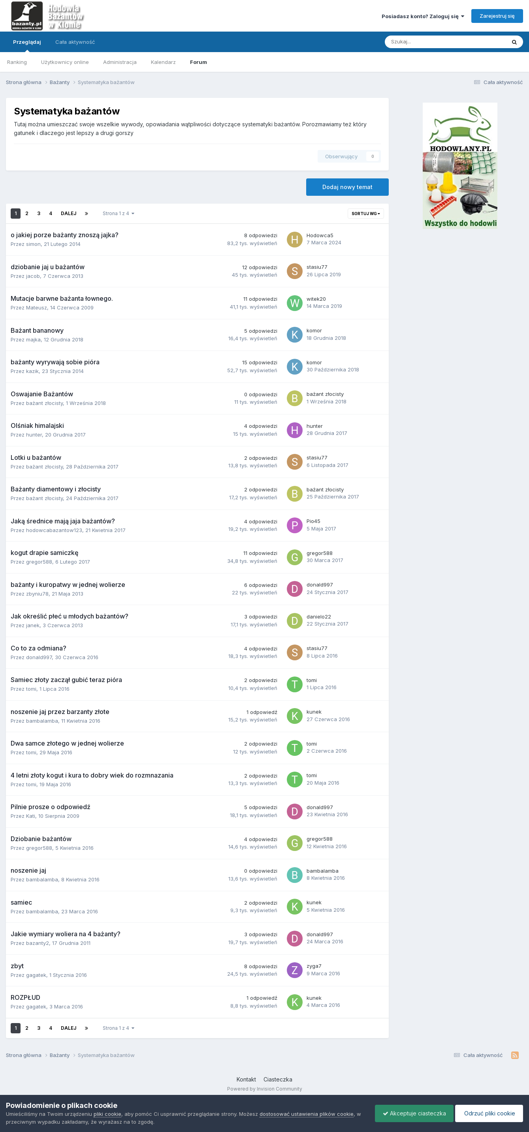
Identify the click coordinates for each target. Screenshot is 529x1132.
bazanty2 (37, 943)
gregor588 (39, 562)
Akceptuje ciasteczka (412, 1113)
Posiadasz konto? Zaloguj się (423, 16)
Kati (30, 816)
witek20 (316, 299)
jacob (33, 276)
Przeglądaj (27, 45)
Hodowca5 (320, 235)
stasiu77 (317, 267)
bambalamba (42, 721)
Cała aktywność (75, 42)
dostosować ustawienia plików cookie (307, 1114)
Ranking (17, 62)
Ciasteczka (278, 1079)
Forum (198, 62)
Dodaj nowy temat (347, 187)
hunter (34, 434)
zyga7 (314, 966)
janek (33, 625)
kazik (32, 371)
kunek (314, 711)
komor (314, 330)
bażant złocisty (44, 403)
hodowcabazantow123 (54, 530)
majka (33, 339)
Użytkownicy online (65, 62)
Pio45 (313, 521)
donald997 (320, 584)
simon (33, 244)
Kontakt (246, 1079)
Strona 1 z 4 (118, 213)
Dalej (68, 213)
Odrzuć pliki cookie (488, 1113)
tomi (31, 689)
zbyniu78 (37, 593)
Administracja (120, 62)
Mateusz (36, 307)
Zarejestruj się (497, 16)
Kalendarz (163, 62)
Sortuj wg (366, 213)
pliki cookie (107, 1114)
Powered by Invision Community (264, 1089)
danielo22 (319, 616)
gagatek (36, 975)
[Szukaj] (427, 42)
